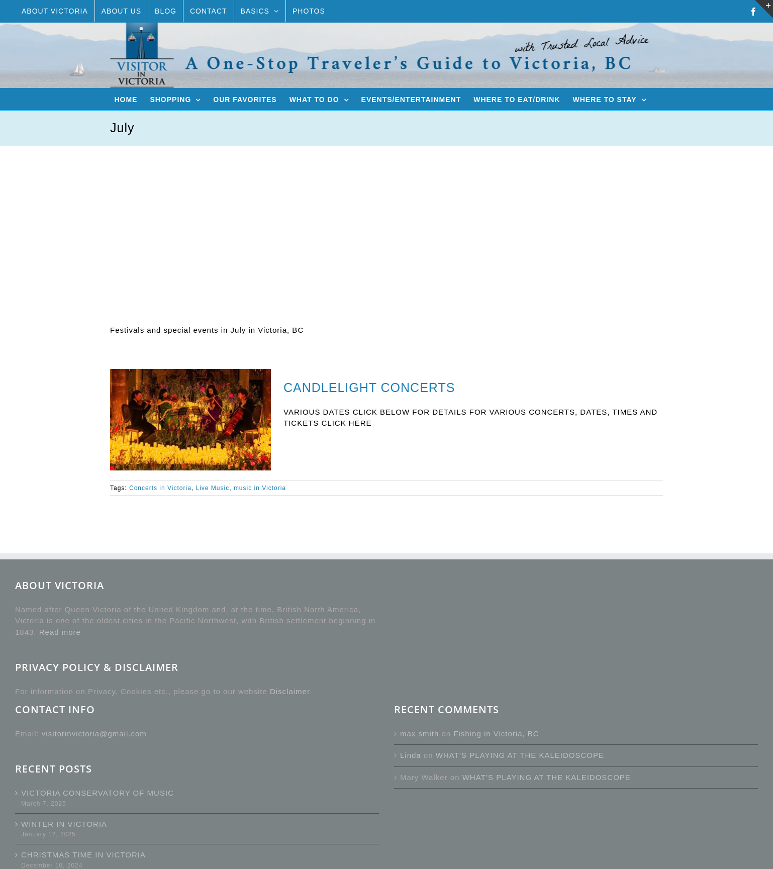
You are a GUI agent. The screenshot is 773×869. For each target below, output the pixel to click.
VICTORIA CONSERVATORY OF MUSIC (97, 793)
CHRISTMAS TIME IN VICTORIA (83, 854)
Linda (410, 755)
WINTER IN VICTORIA (64, 824)
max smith (419, 733)
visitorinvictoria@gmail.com (94, 733)
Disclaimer (290, 691)
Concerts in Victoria (160, 488)
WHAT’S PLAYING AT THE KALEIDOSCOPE (520, 755)
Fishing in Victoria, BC (496, 733)
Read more (60, 632)
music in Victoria (260, 488)
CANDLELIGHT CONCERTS (369, 387)
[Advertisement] (386, 221)
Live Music (213, 488)
